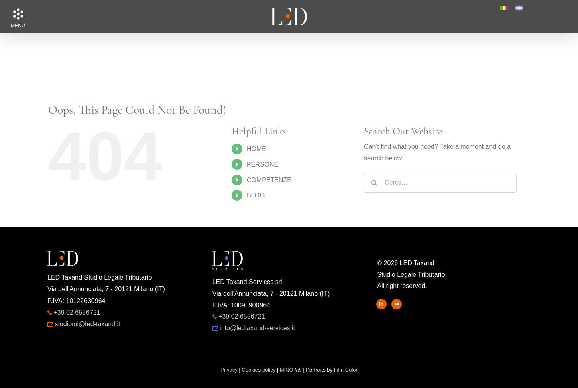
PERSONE (262, 164)
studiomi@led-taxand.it (87, 324)
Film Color (346, 370)
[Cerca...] (440, 183)
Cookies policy (258, 370)
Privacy (229, 370)
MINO (291, 370)
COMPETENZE (269, 180)
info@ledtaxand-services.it (257, 328)
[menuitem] (503, 8)
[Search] (374, 183)
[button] (18, 14)
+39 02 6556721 (76, 312)
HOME (256, 149)
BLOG (256, 195)
